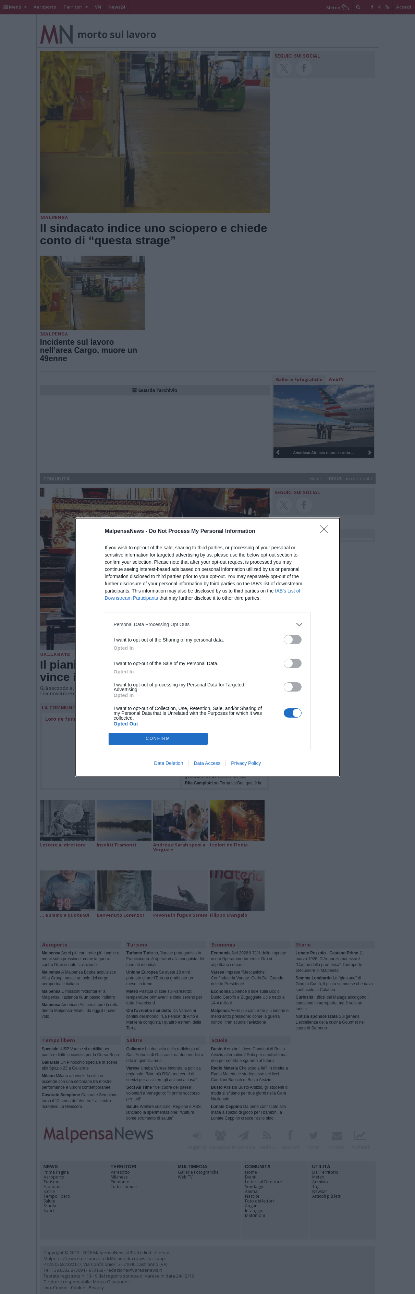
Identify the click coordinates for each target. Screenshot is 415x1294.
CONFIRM (158, 738)
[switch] (293, 639)
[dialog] (208, 647)
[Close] (326, 531)
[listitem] (208, 624)
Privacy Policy (246, 763)
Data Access (207, 763)
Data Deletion (168, 763)
